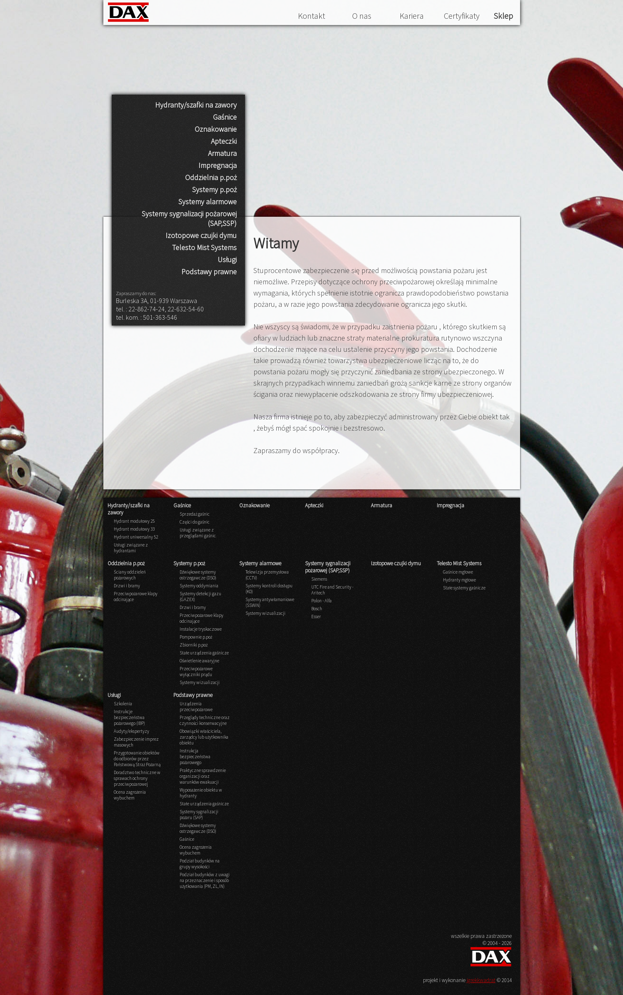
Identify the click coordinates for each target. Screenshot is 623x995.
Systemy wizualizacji (200, 682)
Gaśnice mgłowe (458, 572)
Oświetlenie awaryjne (199, 661)
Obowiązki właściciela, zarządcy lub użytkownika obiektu (204, 737)
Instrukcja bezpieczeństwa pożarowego (195, 756)
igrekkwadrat (481, 980)
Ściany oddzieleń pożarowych (130, 575)
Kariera (412, 15)
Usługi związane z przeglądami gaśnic (198, 533)
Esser (316, 616)
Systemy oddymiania (199, 586)
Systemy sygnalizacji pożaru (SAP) (199, 814)
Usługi (227, 259)
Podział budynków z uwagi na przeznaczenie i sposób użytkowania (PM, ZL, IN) (205, 880)
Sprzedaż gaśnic (195, 514)
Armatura (222, 153)
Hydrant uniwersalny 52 (136, 537)
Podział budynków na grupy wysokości (200, 864)
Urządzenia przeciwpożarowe (196, 706)
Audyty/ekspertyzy (131, 731)
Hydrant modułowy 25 (134, 521)
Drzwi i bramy (127, 586)
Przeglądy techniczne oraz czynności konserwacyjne (205, 720)
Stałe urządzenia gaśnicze (204, 653)
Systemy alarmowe (207, 201)
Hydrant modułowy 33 (134, 529)
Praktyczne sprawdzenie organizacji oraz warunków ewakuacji (203, 776)
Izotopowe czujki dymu (201, 235)
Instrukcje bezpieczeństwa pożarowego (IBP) (129, 717)
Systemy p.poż (214, 189)
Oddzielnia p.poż (211, 177)
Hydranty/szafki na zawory (196, 105)
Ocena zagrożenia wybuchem (130, 795)
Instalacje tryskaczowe (201, 629)
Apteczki (224, 141)
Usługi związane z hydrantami (131, 548)
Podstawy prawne (209, 271)
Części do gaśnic (195, 522)
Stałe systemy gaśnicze (464, 588)
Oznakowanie (216, 129)
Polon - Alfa (321, 601)
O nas (361, 15)
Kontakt (311, 15)
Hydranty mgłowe (459, 580)
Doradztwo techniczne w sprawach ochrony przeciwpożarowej (137, 778)
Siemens (319, 579)
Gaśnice (225, 117)
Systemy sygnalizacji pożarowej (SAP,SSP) (189, 218)
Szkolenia (123, 704)
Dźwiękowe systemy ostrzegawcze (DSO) (198, 575)
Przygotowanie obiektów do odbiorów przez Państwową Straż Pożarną (137, 758)
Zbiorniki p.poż (194, 645)
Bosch (316, 609)
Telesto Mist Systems (204, 247)
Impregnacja (217, 165)
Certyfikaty (462, 15)
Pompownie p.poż (196, 637)
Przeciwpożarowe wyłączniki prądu (196, 671)
